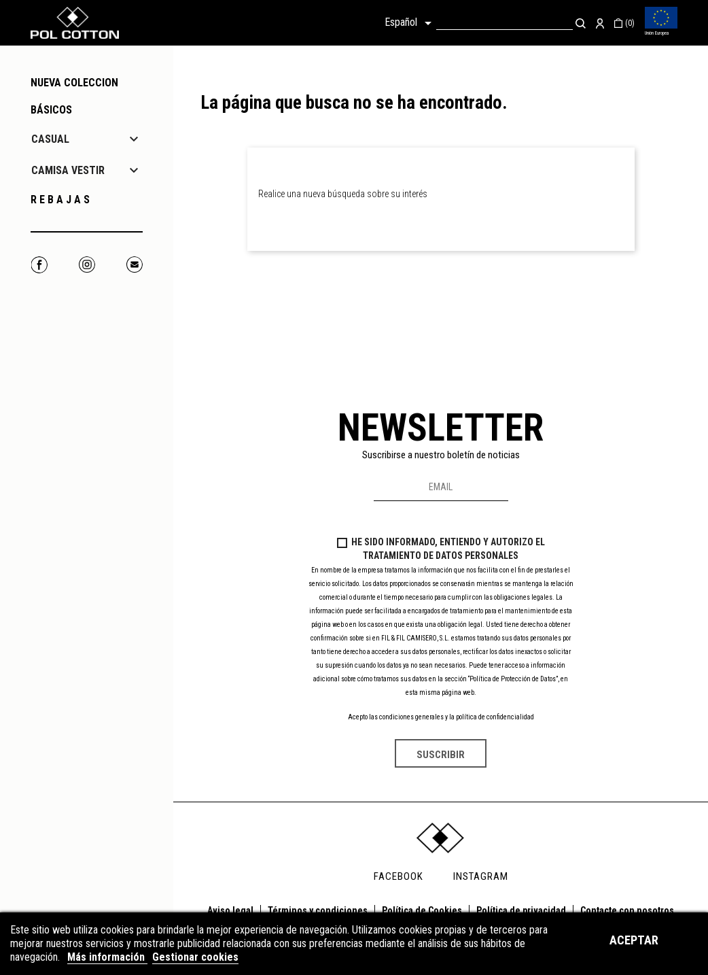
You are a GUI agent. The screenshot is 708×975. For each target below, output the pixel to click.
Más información (107, 957)
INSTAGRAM (480, 876)
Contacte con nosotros (627, 910)
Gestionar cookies (195, 957)
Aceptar (633, 940)
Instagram (86, 264)
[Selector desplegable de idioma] (410, 23)
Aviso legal (230, 910)
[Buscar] (504, 23)
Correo (134, 264)
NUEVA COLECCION (74, 82)
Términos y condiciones (318, 910)
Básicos (51, 109)
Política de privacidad (521, 910)
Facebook (39, 264)
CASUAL (50, 139)
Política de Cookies (422, 910)
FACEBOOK (398, 876)
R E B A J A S (60, 199)
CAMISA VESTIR (68, 170)
